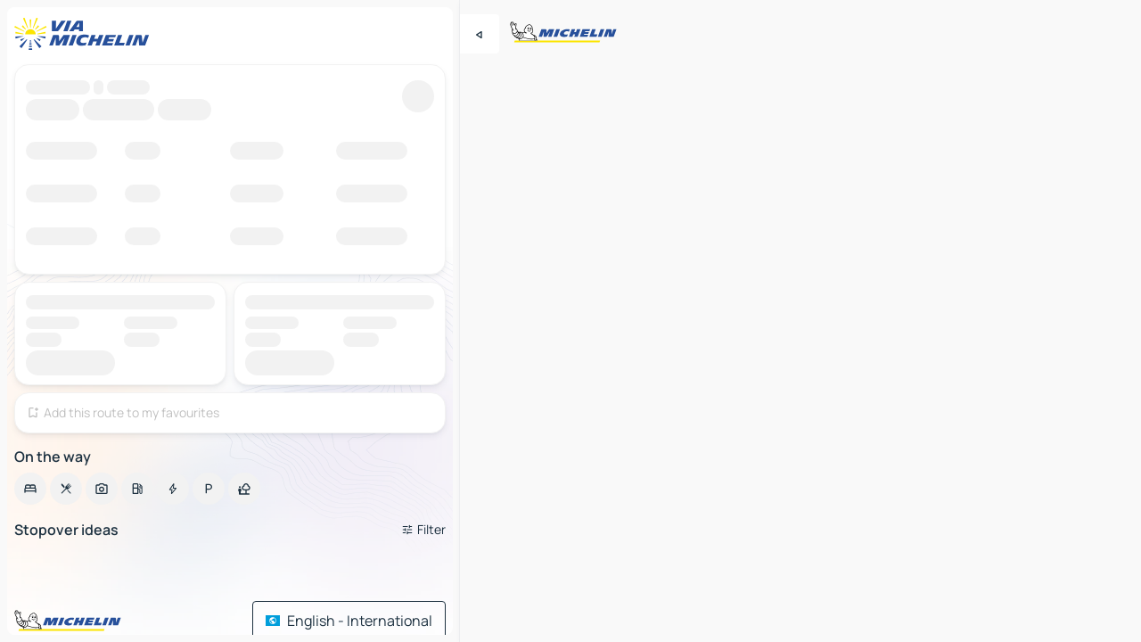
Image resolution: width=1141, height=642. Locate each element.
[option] (30, 489)
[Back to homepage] (85, 34)
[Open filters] (423, 530)
